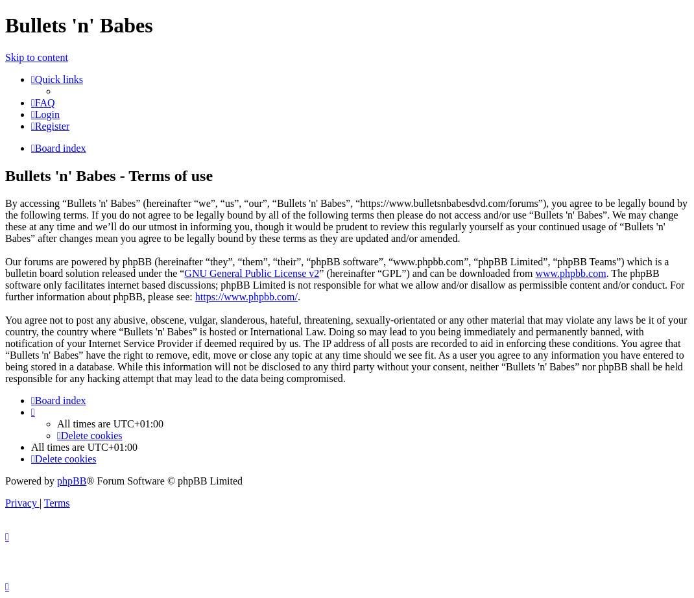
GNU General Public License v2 (251, 273)
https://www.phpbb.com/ (246, 296)
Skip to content (36, 57)
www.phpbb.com (570, 273)
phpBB (71, 480)
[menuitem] (43, 102)
